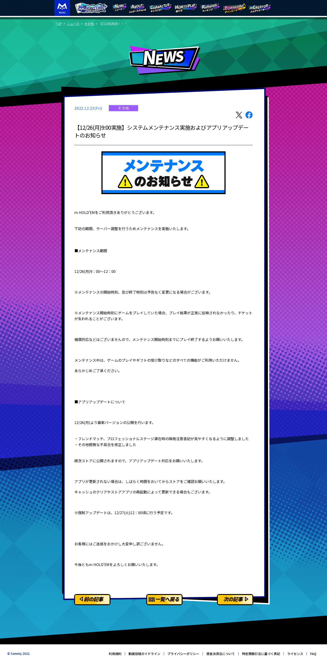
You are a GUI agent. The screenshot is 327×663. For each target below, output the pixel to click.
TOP (58, 23)
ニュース (73, 23)
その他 (89, 23)
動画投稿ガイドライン (144, 653)
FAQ (313, 653)
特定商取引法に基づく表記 (261, 653)
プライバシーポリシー (183, 653)
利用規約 (115, 653)
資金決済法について (220, 653)
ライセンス (295, 653)
